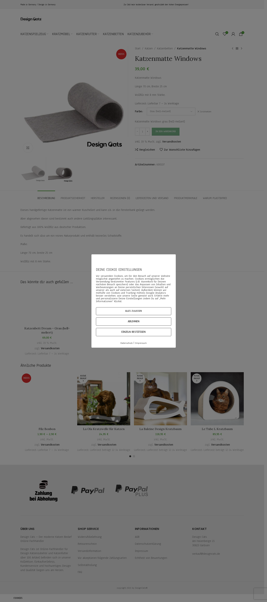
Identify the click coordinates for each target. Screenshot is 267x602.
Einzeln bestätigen (133, 332)
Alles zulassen (133, 310)
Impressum (141, 343)
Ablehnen (133, 321)
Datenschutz (126, 343)
